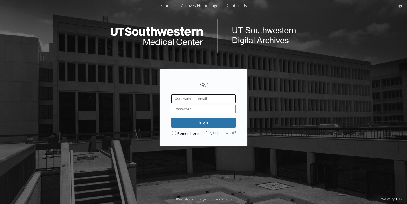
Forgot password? (221, 132)
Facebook (221, 199)
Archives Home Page (200, 5)
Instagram (204, 199)
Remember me (190, 133)
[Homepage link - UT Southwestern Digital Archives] (203, 51)
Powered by (391, 199)
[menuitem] (200, 5)
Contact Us (237, 5)
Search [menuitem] (166, 5)
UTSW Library (184, 199)
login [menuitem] (400, 5)
